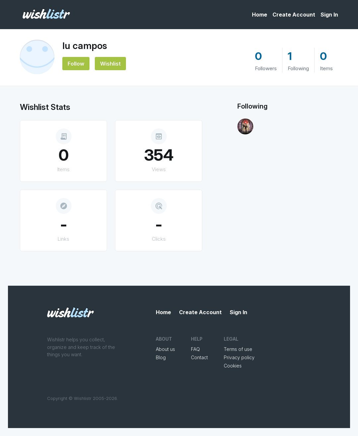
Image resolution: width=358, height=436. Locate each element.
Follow (76, 63)
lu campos (84, 45)
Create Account (293, 14)
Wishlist (110, 63)
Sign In (329, 14)
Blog (161, 357)
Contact (199, 357)
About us (165, 349)
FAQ (195, 349)
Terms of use (238, 349)
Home (259, 14)
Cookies (233, 365)
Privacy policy (239, 357)
